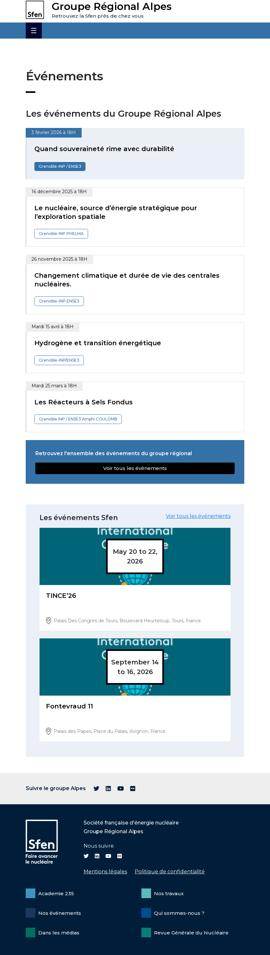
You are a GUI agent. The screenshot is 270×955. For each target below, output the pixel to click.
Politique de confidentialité (170, 872)
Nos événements (59, 913)
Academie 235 (56, 893)
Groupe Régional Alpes (112, 6)
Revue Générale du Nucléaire (191, 933)
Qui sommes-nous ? (179, 913)
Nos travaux (169, 893)
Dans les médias (58, 933)
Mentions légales (105, 872)
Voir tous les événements (135, 468)
